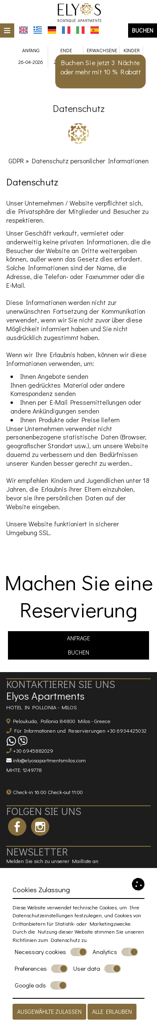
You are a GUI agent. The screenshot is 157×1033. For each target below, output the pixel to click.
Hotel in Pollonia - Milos (41, 707)
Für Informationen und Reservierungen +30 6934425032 (80, 730)
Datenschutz (65, 939)
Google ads (41, 985)
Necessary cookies (51, 952)
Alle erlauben (112, 1011)
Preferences (41, 968)
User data (97, 968)
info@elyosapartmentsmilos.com (49, 760)
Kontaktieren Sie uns (60, 684)
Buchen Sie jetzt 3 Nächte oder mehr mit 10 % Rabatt (100, 67)
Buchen (142, 30)
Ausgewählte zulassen (49, 1011)
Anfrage (78, 638)
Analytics (115, 952)
